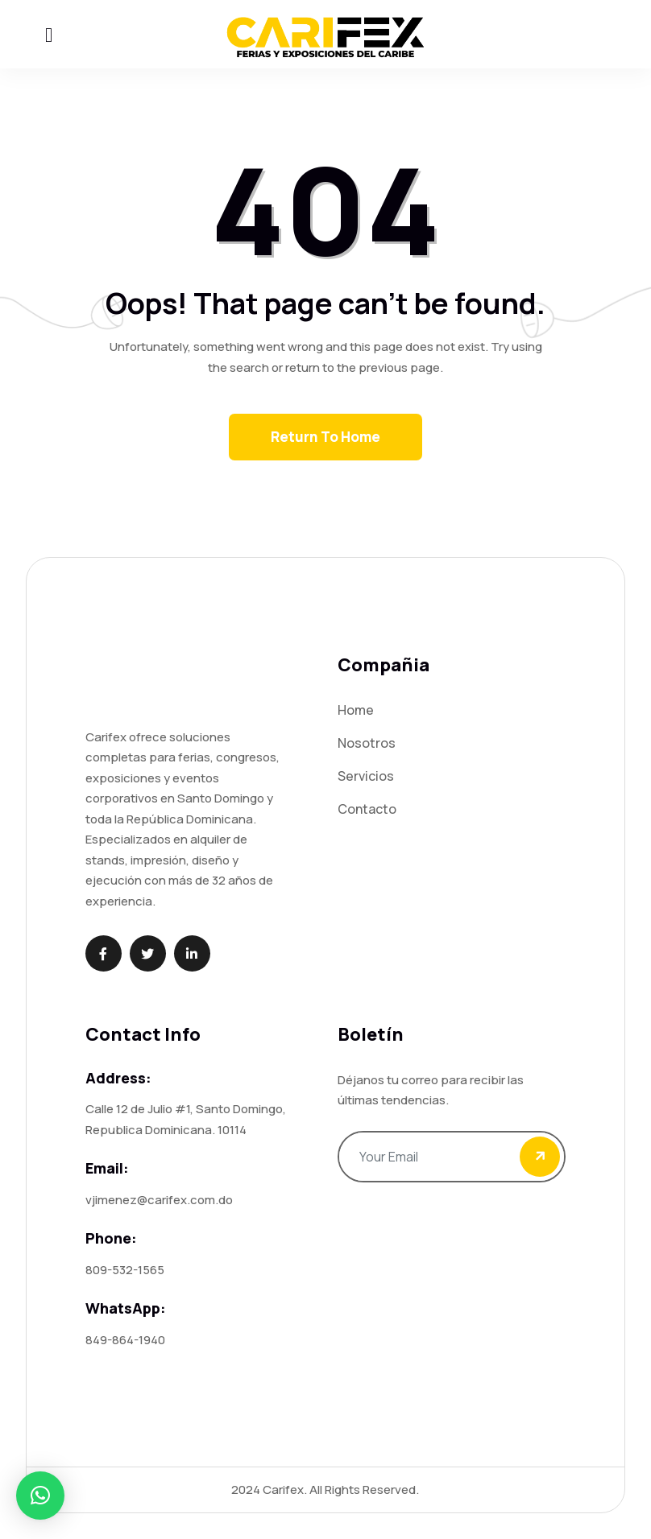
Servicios (366, 776)
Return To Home (325, 436)
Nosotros (367, 743)
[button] (40, 1495)
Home (356, 710)
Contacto (367, 809)
